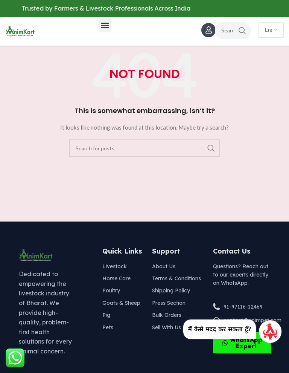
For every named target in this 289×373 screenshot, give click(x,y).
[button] (105, 25)
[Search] (233, 30)
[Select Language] (271, 30)
